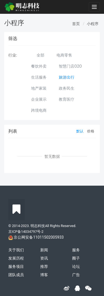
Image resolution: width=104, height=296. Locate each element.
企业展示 (39, 99)
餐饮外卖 (39, 66)
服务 (76, 250)
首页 (76, 24)
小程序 (92, 24)
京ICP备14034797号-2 (26, 232)
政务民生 (66, 88)
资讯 (44, 258)
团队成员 (16, 275)
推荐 (44, 266)
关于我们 (16, 250)
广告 (76, 275)
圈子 (76, 258)
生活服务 (39, 77)
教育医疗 (66, 99)
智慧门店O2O (70, 66)
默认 (79, 131)
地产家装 (39, 88)
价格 (90, 131)
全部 (40, 55)
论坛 (76, 266)
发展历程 (16, 258)
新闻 (44, 250)
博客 (44, 275)
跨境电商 (39, 110)
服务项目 (16, 266)
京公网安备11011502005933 (39, 237)
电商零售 (64, 55)
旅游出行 (66, 77)
